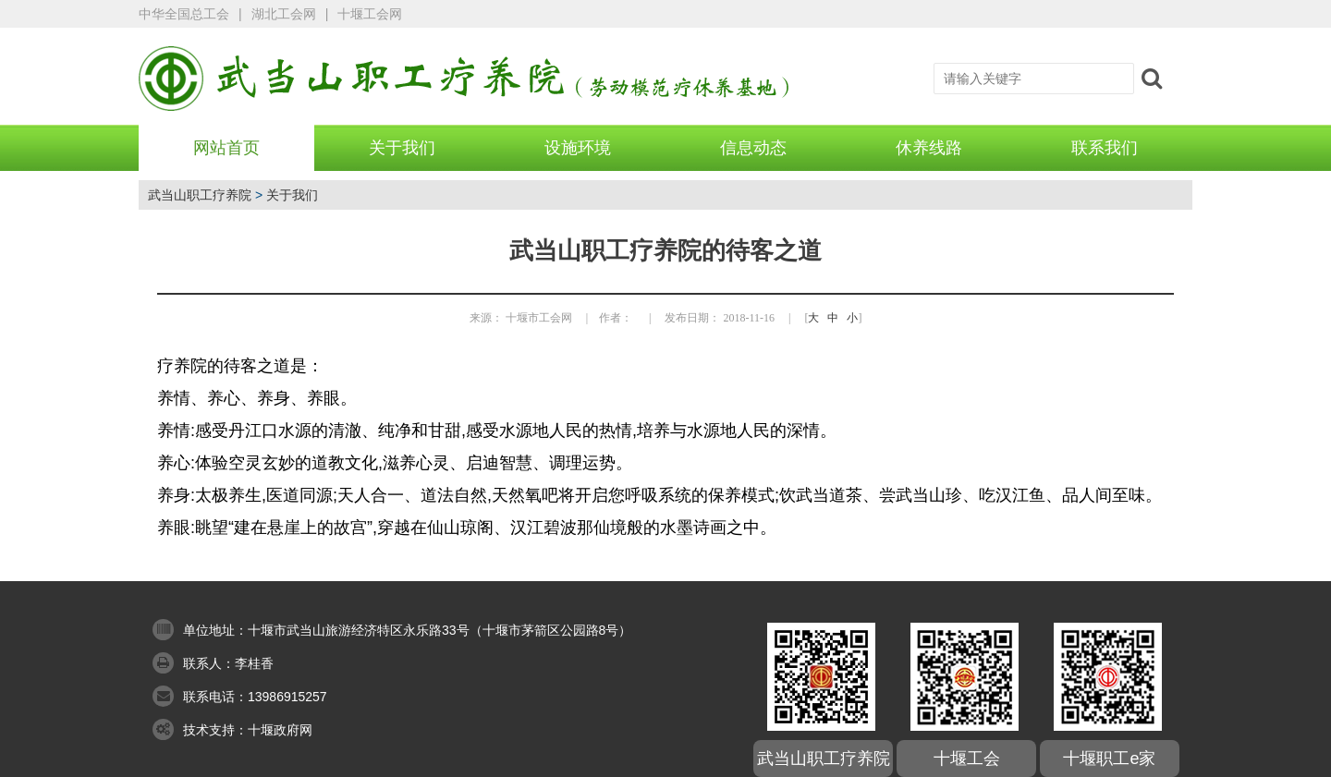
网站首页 (226, 148)
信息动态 (753, 148)
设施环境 (577, 148)
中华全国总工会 (184, 13)
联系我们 (1104, 148)
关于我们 (402, 148)
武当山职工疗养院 (199, 195)
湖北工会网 (283, 13)
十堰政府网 (280, 729)
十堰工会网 (369, 13)
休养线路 (929, 148)
